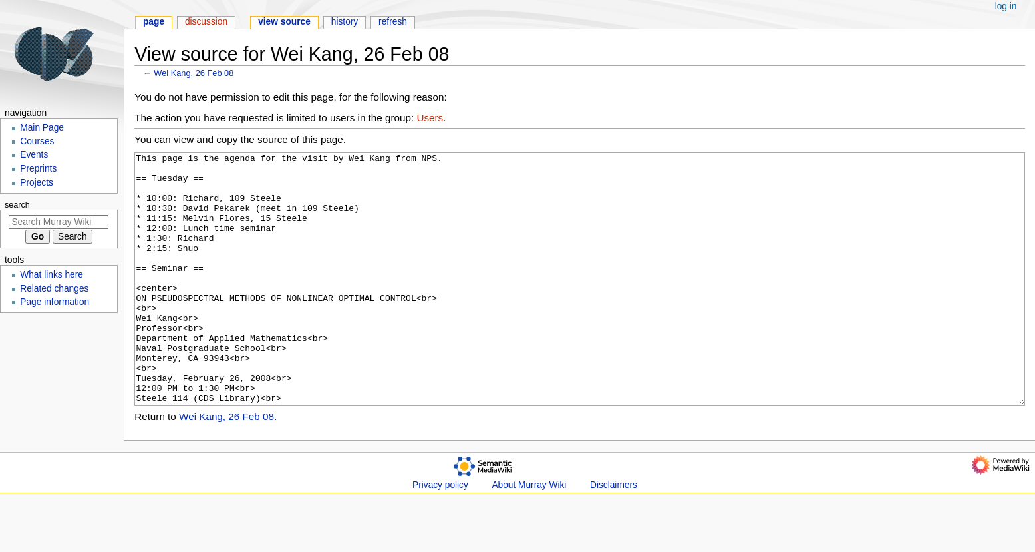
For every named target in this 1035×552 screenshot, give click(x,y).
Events (34, 155)
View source (284, 22)
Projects (36, 183)
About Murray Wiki (529, 535)
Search (17, 205)
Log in (1006, 6)
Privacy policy (440, 535)
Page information (54, 302)
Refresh (392, 22)
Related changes (54, 289)
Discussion (206, 22)
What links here (51, 275)
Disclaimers (613, 535)
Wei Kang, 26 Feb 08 (193, 73)
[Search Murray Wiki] (58, 222)
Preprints (38, 169)
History (345, 22)
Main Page (42, 128)
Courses (37, 141)
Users (429, 117)
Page (153, 22)
